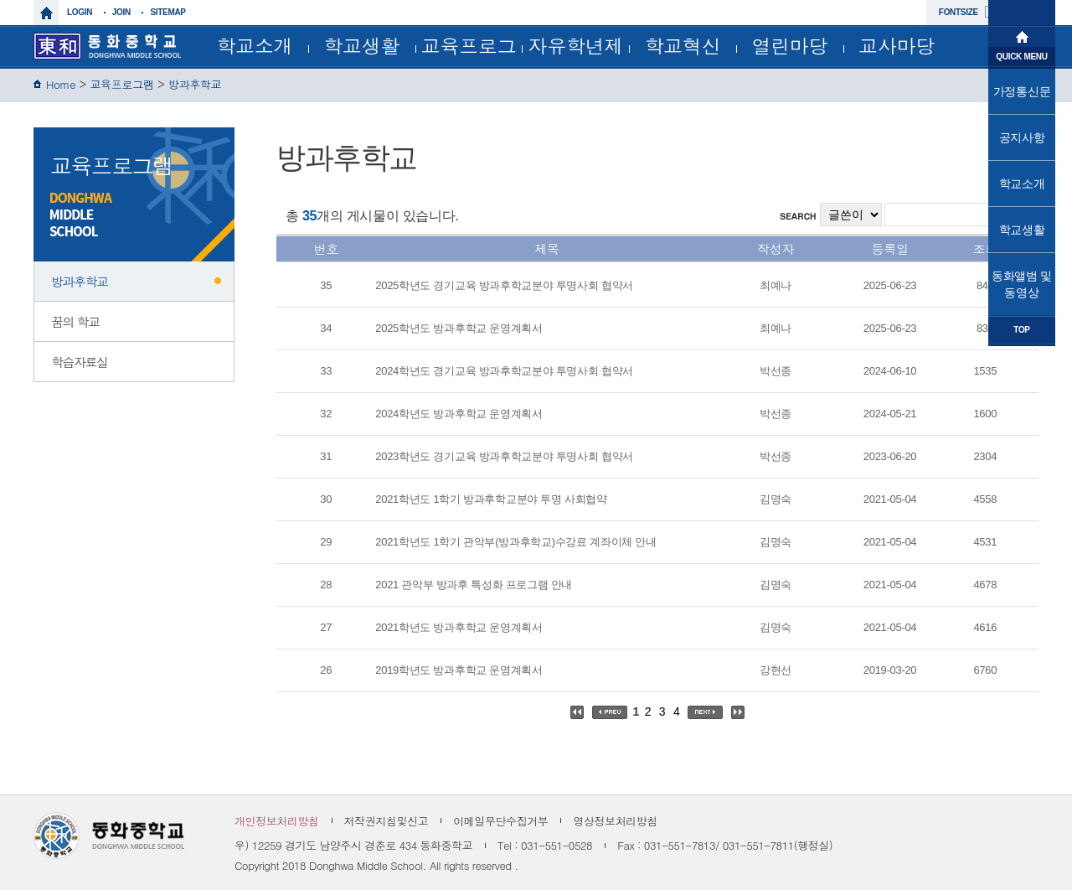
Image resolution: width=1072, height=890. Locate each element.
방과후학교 (195, 84)
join (121, 12)
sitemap (167, 12)
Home (60, 84)
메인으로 (1021, 35)
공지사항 (1022, 137)
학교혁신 (683, 45)
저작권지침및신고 (386, 821)
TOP (1021, 329)
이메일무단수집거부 (500, 821)
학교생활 (361, 45)
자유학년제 (576, 45)
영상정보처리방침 (615, 821)
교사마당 (896, 45)
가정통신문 (1022, 91)
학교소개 (254, 45)
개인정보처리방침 (276, 821)
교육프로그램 (469, 49)
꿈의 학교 (75, 321)
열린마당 (789, 45)
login (79, 12)
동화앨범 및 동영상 (1022, 284)
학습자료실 (79, 361)
